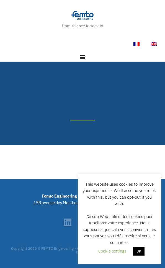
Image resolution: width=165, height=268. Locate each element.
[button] (82, 57)
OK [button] (138, 251)
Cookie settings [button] (112, 251)
